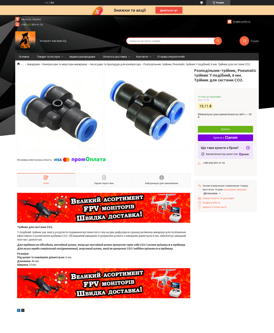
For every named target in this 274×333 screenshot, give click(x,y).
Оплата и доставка (115, 56)
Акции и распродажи (82, 56)
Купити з (225, 137)
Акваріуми (33, 64)
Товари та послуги (48, 56)
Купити (225, 129)
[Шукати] (218, 41)
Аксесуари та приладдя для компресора (115, 64)
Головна (24, 56)
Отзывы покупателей (171, 56)
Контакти (142, 56)
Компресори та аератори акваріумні (64, 64)
